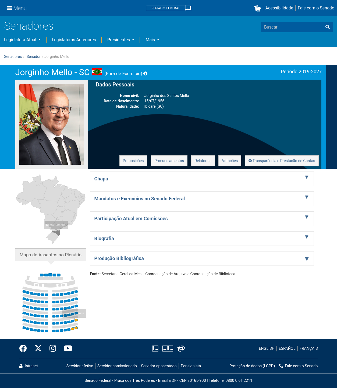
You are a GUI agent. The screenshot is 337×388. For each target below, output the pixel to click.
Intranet (28, 366)
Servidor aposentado (158, 366)
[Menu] (17, 8)
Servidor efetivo (79, 366)
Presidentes (119, 39)
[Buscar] (327, 27)
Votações (230, 161)
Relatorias (203, 161)
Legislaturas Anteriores (74, 39)
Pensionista (191, 366)
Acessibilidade (279, 8)
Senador (34, 56)
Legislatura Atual (20, 39)
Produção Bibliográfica (119, 258)
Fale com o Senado (316, 8)
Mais (151, 39)
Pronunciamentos (169, 161)
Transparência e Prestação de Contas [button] (282, 161)
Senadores (29, 26)
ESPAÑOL (287, 348)
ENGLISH (267, 348)
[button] (258, 8)
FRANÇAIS (309, 348)
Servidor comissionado (117, 366)
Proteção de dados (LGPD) (252, 366)
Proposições (133, 161)
